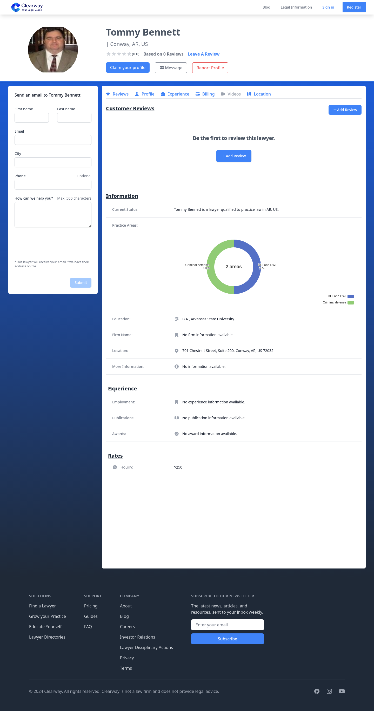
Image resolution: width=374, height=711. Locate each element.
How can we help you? (34, 198)
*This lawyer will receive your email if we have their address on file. (52, 264)
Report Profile (210, 68)
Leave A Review (204, 54)
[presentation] (54, 244)
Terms (126, 668)
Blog (266, 7)
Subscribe (227, 639)
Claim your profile (127, 67)
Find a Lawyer (42, 606)
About (126, 606)
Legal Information (296, 7)
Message (171, 68)
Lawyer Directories (47, 637)
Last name (66, 108)
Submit (81, 282)
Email (19, 131)
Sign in (328, 7)
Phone (20, 175)
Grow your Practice (47, 616)
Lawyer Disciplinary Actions (146, 647)
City (18, 153)
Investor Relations (137, 637)
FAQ (88, 626)
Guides (91, 616)
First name (24, 108)
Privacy (127, 658)
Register (354, 7)
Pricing (91, 606)
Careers (127, 626)
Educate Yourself (45, 626)
